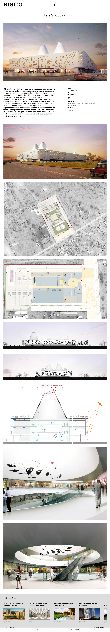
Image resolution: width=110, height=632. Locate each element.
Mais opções (70, 629)
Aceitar (77, 629)
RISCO (13, 5)
